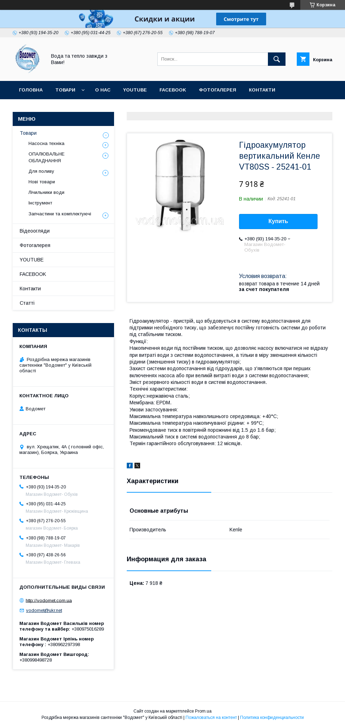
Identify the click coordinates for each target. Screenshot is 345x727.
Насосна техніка (46, 143)
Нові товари (42, 181)
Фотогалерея (217, 90)
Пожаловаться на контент (211, 717)
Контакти (262, 90)
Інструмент (40, 203)
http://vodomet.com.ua (49, 600)
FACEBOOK (172, 90)
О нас (103, 90)
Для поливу (41, 171)
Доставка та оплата (47, 108)
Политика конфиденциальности (272, 717)
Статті (97, 108)
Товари (65, 90)
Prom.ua (203, 711)
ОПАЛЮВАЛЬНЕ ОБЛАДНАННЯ (46, 157)
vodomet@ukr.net (44, 610)
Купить (278, 221)
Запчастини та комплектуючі (60, 213)
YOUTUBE (135, 90)
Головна (31, 90)
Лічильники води (46, 192)
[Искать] (277, 59)
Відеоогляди (35, 231)
